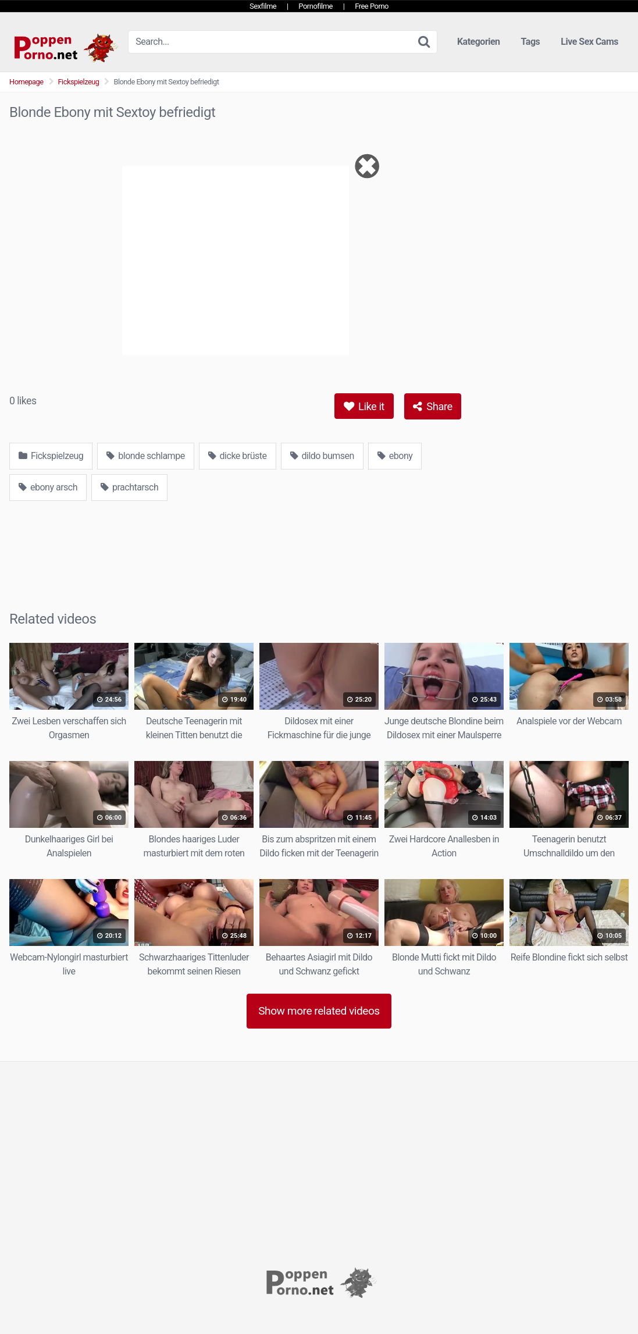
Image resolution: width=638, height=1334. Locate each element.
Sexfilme (263, 6)
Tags (530, 41)
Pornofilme (315, 6)
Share (432, 406)
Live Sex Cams (589, 41)
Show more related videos (319, 1011)
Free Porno (371, 6)
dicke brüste (237, 455)
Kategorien (478, 41)
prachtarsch (129, 487)
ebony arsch (48, 487)
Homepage (26, 81)
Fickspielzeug (78, 81)
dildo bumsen (322, 455)
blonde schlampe (145, 455)
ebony (394, 455)
